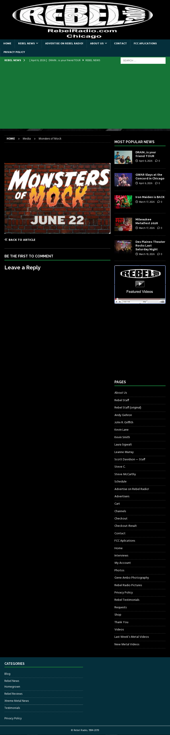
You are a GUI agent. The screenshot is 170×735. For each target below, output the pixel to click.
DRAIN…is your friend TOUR (145, 154)
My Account (122, 563)
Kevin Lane (121, 429)
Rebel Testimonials (126, 600)
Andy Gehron (123, 415)
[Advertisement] (85, 98)
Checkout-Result (125, 526)
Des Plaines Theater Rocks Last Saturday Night (150, 245)
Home (7, 43)
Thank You (121, 622)
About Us (97, 43)
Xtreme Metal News (16, 701)
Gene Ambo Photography (131, 577)
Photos (119, 570)
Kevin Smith (122, 437)
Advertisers (121, 496)
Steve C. (119, 466)
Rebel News (26, 43)
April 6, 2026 (145, 161)
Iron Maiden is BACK (150, 197)
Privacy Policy (14, 52)
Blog (7, 674)
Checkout (121, 518)
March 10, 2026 (147, 254)
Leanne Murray (124, 452)
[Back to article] (30, 240)
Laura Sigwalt (123, 444)
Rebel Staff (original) (127, 407)
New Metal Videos (126, 644)
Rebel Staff (121, 400)
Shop (117, 614)
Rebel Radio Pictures (128, 585)
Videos (119, 629)
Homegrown (12, 687)
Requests (120, 607)
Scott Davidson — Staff (129, 459)
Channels (120, 511)
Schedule (120, 481)
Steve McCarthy (125, 474)
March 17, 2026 (147, 202)
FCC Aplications (145, 43)
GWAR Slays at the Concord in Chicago (149, 176)
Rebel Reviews (13, 694)
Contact (120, 43)
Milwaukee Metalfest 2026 (146, 221)
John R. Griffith (123, 422)
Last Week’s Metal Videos (131, 637)
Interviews (121, 555)
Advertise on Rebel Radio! (64, 43)
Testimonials (12, 708)
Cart (117, 503)
